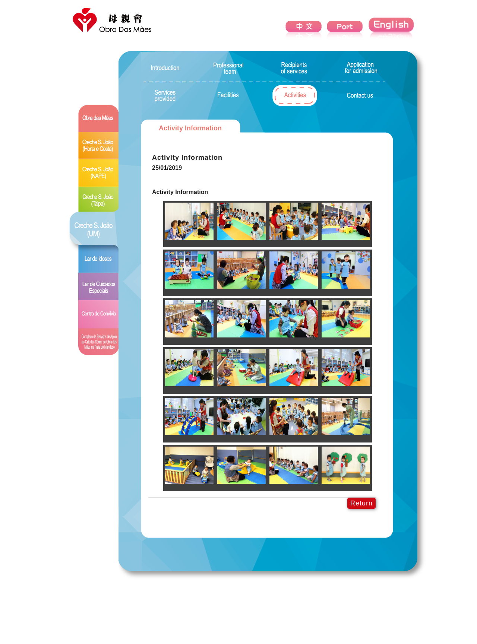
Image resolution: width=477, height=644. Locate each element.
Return (361, 503)
